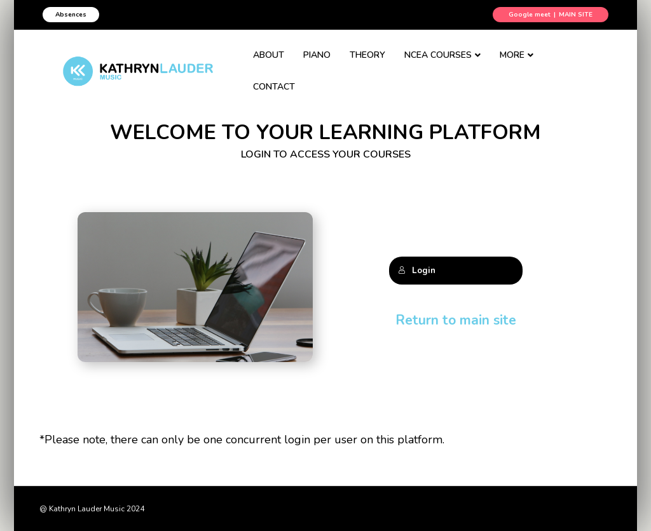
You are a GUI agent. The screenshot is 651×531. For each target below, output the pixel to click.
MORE (519, 62)
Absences (70, 14)
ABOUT (276, 62)
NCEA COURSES (445, 62)
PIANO (324, 62)
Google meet (530, 14)
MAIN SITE (576, 14)
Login (416, 270)
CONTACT (581, 62)
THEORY (375, 62)
